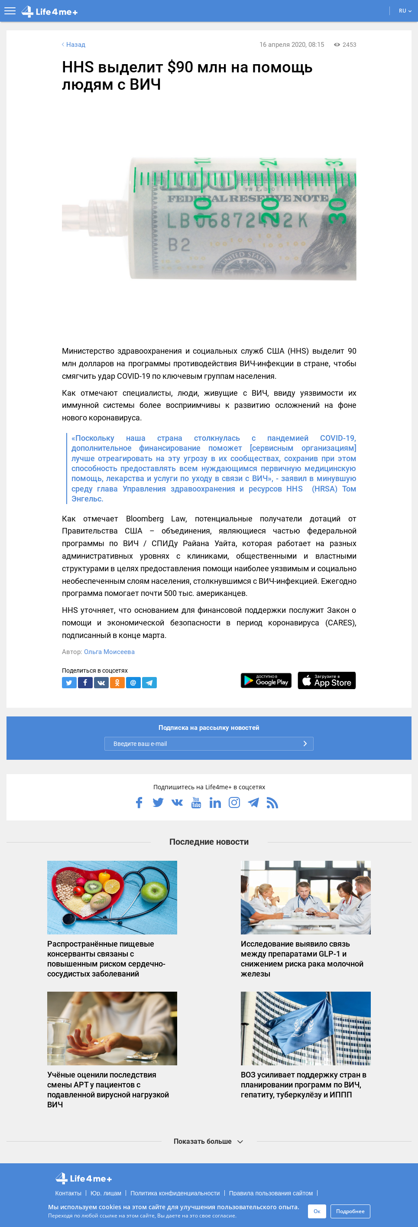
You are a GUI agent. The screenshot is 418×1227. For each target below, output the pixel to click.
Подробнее (350, 1211)
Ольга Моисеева (109, 652)
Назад (72, 45)
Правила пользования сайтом (271, 1193)
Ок (317, 1211)
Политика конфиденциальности (175, 1193)
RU (405, 10)
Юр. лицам (106, 1193)
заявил (294, 478)
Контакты (68, 1193)
